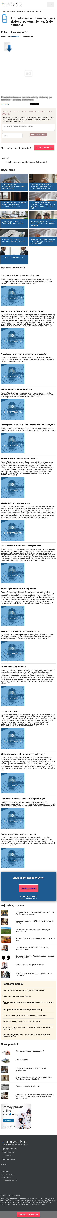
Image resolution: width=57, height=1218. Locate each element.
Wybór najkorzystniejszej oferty (15, 503)
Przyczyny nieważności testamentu (28, 1086)
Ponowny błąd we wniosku (13, 667)
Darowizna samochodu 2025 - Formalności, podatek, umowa (12, 222)
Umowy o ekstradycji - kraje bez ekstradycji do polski (21, 1021)
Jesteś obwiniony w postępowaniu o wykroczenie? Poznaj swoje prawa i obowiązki (34, 1078)
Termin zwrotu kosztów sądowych (16, 389)
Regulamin (7, 1177)
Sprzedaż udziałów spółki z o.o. (13, 257)
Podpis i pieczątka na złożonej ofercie (18, 588)
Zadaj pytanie (28, 888)
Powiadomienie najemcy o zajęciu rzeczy (20, 276)
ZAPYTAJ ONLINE (44, 148)
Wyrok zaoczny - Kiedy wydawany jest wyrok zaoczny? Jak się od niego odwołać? (43, 241)
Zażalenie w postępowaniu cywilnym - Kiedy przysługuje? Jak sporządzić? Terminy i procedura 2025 (43, 205)
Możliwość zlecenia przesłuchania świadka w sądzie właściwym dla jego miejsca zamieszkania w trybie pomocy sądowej (34, 1096)
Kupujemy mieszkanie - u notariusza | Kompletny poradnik (13, 240)
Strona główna (5, 11)
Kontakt (6, 1172)
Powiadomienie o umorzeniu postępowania (21, 546)
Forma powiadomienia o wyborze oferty (19, 458)
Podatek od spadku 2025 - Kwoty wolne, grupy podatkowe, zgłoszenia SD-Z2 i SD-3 (14, 204)
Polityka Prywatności (10, 1180)
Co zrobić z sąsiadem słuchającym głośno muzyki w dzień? (24, 990)
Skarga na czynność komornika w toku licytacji (23, 754)
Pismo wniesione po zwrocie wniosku (18, 834)
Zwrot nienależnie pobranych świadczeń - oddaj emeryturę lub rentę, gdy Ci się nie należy (42, 186)
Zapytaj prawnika (28, 1215)
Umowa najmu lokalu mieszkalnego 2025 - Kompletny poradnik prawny (13, 186)
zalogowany (14, 36)
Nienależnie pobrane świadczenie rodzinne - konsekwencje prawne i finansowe (43, 223)
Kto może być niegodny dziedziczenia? (30, 1051)
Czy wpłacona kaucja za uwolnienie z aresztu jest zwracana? (24, 1015)
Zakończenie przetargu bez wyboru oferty (20, 631)
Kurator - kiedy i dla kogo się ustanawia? (30, 965)
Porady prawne (8, 1174)
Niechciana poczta (9, 711)
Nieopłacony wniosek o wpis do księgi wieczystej (24, 354)
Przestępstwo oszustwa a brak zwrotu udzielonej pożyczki (28, 425)
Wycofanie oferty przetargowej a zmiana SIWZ (22, 311)
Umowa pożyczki (22, 1060)
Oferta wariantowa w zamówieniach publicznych (23, 798)
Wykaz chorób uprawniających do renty (17, 996)
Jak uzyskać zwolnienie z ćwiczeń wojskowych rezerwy (22, 1010)
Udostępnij (5, 104)
